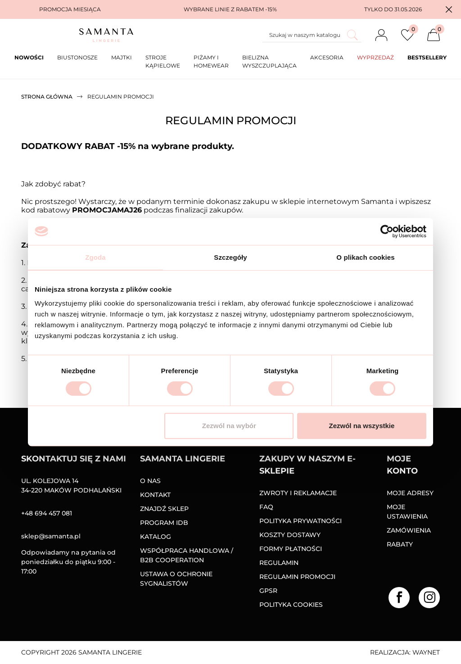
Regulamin (278, 563)
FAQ (266, 507)
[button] (449, 9)
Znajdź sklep (164, 509)
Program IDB (164, 523)
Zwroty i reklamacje (298, 493)
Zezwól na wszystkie (362, 425)
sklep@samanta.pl (51, 536)
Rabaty (400, 544)
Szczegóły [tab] (230, 257)
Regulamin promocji (297, 577)
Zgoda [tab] (95, 257)
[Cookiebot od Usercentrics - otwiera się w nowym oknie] (387, 231)
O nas (150, 481)
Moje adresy (410, 493)
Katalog (155, 537)
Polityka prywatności (300, 521)
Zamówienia (409, 530)
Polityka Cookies (291, 605)
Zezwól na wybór (229, 425)
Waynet (426, 652)
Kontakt (155, 495)
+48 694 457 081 (46, 513)
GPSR (268, 591)
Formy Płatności (290, 549)
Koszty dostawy (290, 535)
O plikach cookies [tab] (365, 257)
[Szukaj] (312, 35)
